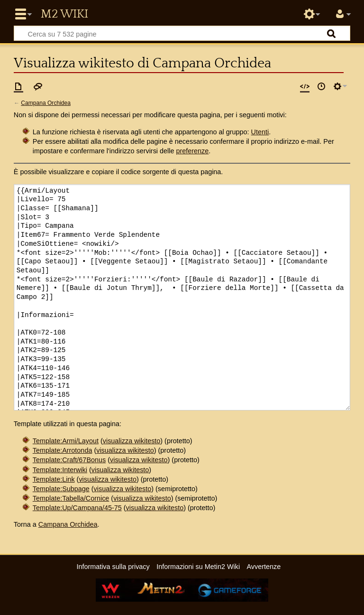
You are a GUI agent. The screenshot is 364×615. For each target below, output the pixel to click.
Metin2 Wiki (64, 14)
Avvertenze (263, 566)
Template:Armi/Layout (66, 441)
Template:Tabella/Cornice (71, 498)
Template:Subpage (61, 489)
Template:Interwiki (60, 470)
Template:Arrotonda (62, 450)
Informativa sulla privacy (112, 566)
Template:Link (54, 479)
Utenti (260, 132)
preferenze (192, 151)
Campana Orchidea (46, 103)
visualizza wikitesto (132, 441)
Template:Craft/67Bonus (69, 460)
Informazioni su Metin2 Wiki (198, 566)
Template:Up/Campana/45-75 (77, 508)
